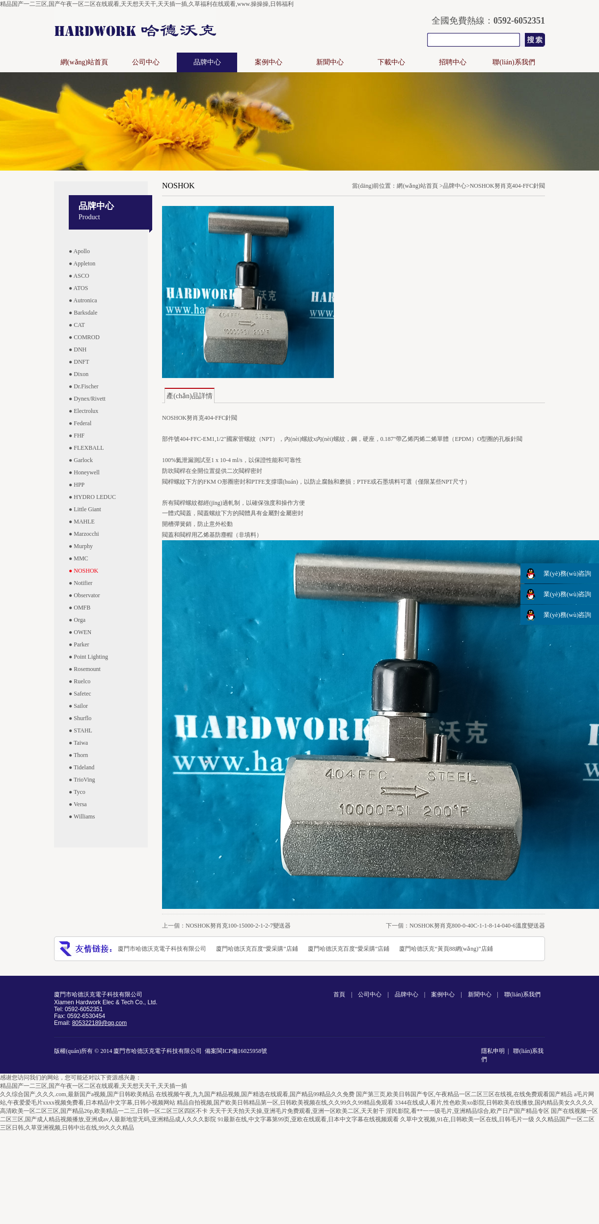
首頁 (339, 994)
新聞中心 (330, 62)
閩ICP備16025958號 (242, 1051)
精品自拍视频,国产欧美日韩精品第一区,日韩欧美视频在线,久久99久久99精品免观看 (285, 1102)
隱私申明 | (496, 1051)
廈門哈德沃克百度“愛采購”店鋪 (257, 948)
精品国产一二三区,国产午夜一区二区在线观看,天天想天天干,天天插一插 (93, 1085)
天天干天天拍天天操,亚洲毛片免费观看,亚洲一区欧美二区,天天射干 (296, 1110)
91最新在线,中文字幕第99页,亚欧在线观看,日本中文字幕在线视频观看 (308, 1119)
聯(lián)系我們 (513, 62)
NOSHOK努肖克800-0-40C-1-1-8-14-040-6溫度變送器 (477, 925)
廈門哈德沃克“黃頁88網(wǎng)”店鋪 (445, 948)
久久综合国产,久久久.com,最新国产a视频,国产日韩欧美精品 (77, 1094)
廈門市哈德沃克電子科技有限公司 (162, 948)
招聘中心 (452, 62)
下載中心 (391, 62)
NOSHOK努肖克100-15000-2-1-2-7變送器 (238, 925)
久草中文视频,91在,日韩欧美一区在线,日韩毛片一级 (467, 1119)
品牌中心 (207, 62)
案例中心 (268, 62)
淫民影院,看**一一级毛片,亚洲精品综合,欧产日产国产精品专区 (467, 1110)
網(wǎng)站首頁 (84, 62)
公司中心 (146, 62)
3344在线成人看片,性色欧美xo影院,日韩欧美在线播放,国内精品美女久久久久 (494, 1102)
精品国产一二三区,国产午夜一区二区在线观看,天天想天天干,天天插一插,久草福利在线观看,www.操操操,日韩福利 (147, 3)
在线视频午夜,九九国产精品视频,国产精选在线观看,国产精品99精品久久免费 (255, 1094)
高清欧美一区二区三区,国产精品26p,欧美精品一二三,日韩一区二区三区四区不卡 (104, 1110)
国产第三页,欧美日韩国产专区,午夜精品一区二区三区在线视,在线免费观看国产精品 (464, 1094)
